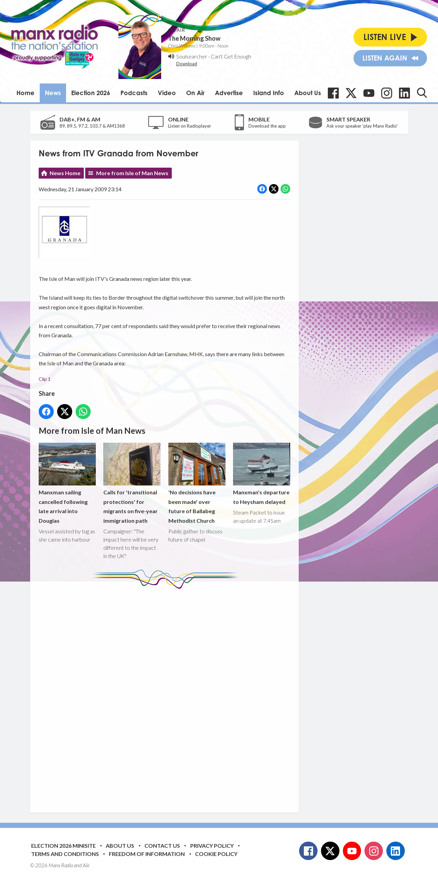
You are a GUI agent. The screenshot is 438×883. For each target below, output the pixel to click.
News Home (65, 173)
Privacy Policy (212, 845)
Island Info (268, 92)
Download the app (267, 126)
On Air (195, 92)
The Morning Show (194, 38)
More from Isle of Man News (132, 173)
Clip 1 (45, 379)
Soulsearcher (191, 56)
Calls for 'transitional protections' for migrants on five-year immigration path (131, 483)
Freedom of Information (147, 853)
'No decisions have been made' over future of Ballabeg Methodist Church (196, 483)
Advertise (229, 92)
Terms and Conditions (65, 853)
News (53, 92)
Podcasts (133, 92)
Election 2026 (90, 92)
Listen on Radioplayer (189, 126)
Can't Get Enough (231, 56)
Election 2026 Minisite (63, 845)
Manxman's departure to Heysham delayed (261, 474)
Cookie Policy (216, 853)
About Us (307, 92)
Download (186, 63)
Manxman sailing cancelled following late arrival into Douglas (67, 483)
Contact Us (162, 845)
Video (167, 92)
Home (25, 92)
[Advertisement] (167, 695)
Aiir (86, 865)
